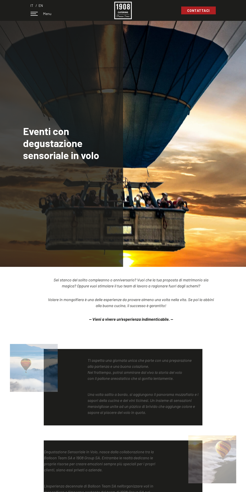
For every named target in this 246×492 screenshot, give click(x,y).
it (32, 5)
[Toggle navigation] (36, 14)
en (41, 5)
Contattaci (198, 10)
